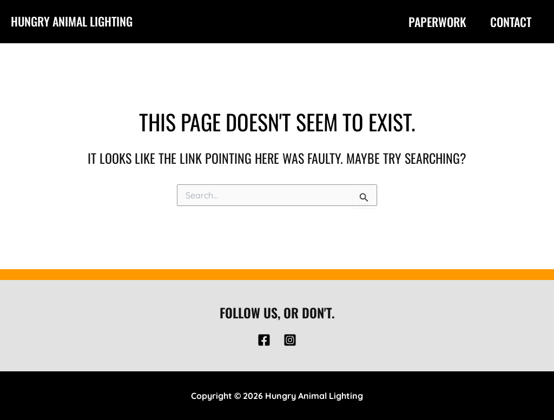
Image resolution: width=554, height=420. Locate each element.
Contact (510, 21)
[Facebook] (264, 340)
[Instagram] (289, 340)
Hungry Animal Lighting (72, 21)
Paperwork (437, 21)
